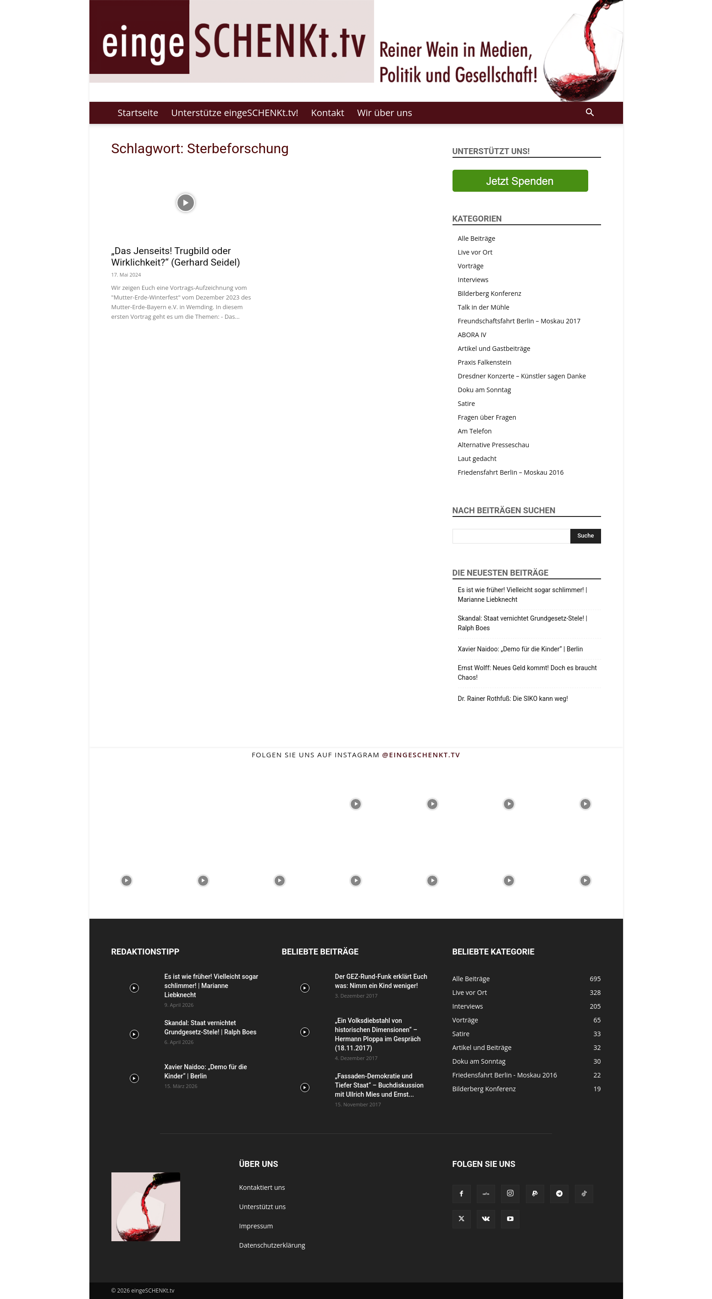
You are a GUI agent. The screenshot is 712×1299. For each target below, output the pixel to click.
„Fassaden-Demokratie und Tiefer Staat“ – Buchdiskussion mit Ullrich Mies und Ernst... (379, 1085)
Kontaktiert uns (262, 1187)
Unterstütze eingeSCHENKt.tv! (234, 112)
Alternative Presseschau (494, 444)
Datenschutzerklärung (272, 1245)
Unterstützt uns (262, 1206)
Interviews (473, 279)
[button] (590, 113)
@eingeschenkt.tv (421, 754)
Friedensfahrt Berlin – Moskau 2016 (511, 472)
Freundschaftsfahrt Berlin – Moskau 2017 (519, 320)
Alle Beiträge (477, 238)
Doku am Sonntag (484, 389)
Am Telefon (475, 431)
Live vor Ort (475, 252)
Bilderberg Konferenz (490, 293)
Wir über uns (384, 112)
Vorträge (471, 265)
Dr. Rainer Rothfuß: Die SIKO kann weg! (513, 698)
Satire (466, 403)
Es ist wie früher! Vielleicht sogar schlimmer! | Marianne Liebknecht (522, 594)
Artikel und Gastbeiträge (494, 348)
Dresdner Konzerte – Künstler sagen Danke (522, 376)
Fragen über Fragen (487, 417)
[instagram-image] (126, 803)
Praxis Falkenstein (485, 362)
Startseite (138, 112)
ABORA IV (472, 334)
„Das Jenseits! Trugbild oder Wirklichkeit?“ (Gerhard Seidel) (175, 256)
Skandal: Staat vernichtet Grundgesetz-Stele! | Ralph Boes (522, 623)
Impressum (256, 1225)
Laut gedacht (477, 458)
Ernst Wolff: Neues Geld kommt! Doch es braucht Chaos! (527, 672)
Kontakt (327, 112)
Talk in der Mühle (484, 307)
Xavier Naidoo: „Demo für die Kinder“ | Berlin (520, 649)
